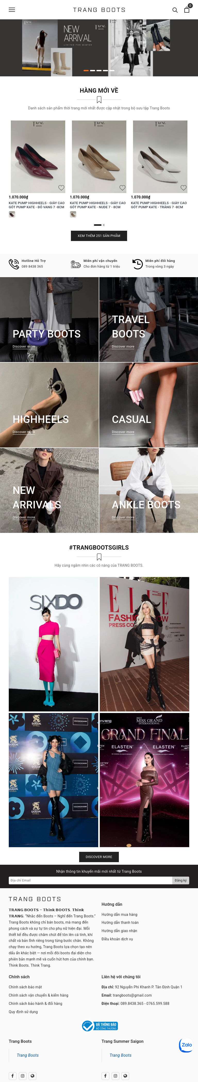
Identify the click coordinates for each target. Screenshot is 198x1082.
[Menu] (12, 9)
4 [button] (105, 70)
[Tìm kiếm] (175, 9)
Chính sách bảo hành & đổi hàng (35, 1003)
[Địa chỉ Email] (90, 880)
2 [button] (92, 70)
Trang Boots (28, 1055)
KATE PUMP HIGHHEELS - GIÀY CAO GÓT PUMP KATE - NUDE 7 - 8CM (98, 205)
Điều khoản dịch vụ (117, 939)
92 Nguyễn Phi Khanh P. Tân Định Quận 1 (149, 987)
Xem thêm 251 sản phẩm (99, 236)
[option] (99, 47)
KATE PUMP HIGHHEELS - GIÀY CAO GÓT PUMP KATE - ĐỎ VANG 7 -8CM (36, 205)
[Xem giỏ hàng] (186, 10)
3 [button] (99, 70)
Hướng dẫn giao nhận (119, 931)
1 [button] (86, 70)
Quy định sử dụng (23, 1012)
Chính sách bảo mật (25, 987)
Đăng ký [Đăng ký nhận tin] (181, 880)
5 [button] (111, 70)
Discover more (99, 857)
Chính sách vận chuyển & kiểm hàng (38, 995)
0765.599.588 (157, 1003)
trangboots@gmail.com (132, 995)
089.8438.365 (131, 1003)
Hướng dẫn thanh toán (120, 922)
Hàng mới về (99, 90)
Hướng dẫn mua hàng (119, 914)
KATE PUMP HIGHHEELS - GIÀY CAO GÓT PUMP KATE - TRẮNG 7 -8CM (159, 205)
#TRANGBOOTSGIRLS (99, 547)
